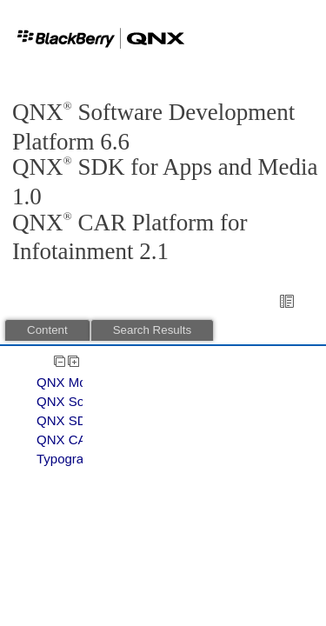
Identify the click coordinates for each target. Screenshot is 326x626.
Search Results (152, 330)
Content (47, 330)
